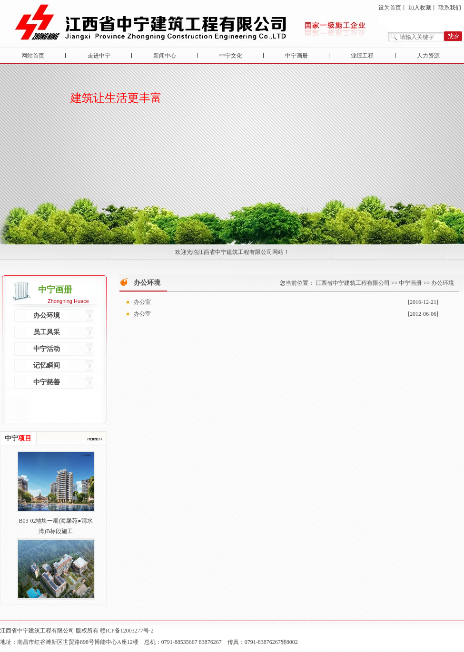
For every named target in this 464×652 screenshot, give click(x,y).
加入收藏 (419, 7)
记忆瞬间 (46, 365)
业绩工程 (362, 55)
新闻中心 (164, 55)
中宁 (18, 438)
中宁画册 (296, 55)
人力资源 (428, 55)
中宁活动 (46, 348)
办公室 (142, 302)
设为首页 (389, 7)
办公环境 (46, 315)
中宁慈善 (46, 382)
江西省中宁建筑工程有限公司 (353, 283)
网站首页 (32, 55)
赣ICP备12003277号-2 (127, 630)
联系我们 (449, 7)
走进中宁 (99, 55)
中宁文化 (230, 55)
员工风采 (46, 332)
